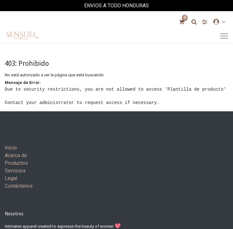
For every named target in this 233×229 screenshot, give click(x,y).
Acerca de (16, 155)
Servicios (15, 171)
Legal (11, 178)
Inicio (11, 148)
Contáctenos (19, 186)
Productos (16, 163)
